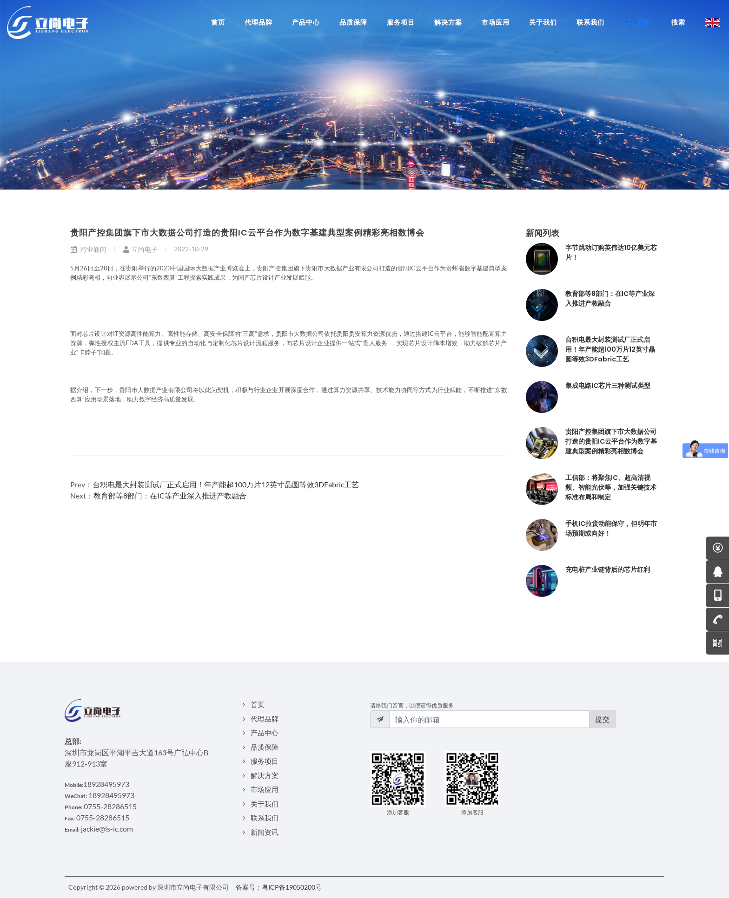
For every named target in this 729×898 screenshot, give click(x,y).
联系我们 (264, 817)
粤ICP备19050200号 (292, 887)
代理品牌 (264, 718)
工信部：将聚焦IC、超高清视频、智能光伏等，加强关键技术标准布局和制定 (610, 487)
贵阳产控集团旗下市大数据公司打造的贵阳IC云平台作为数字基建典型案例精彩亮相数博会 (611, 441)
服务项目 (264, 761)
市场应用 (264, 789)
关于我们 (264, 804)
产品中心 (264, 732)
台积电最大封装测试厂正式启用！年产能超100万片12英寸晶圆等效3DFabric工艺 (226, 484)
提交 (602, 719)
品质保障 (264, 747)
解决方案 (264, 775)
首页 (258, 704)
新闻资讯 (264, 832)
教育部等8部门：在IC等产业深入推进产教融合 (169, 495)
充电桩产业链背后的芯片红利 (607, 569)
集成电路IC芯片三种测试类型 (607, 385)
